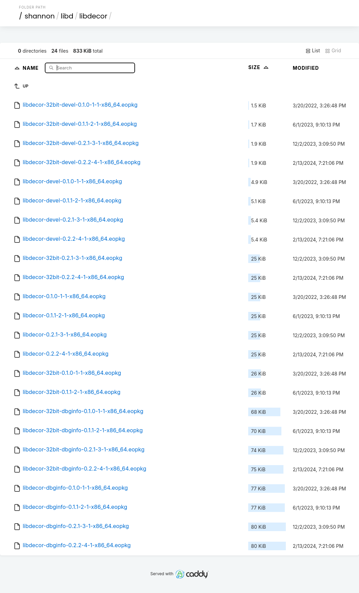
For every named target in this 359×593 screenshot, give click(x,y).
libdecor (93, 16)
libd (67, 16)
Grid (333, 51)
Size (259, 67)
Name (31, 67)
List (312, 51)
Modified (306, 68)
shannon (40, 16)
